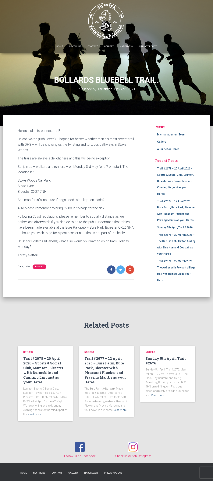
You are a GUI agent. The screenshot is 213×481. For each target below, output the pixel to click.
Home (59, 46)
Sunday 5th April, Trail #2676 (175, 227)
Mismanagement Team (171, 134)
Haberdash (126, 46)
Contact (92, 46)
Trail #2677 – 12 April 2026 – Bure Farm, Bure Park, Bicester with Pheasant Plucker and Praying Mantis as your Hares (105, 370)
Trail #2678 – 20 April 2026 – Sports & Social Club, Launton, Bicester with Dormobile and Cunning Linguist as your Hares (175, 181)
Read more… (35, 414)
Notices (39, 266)
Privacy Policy (148, 46)
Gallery (109, 46)
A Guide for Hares (168, 149)
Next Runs (75, 46)
